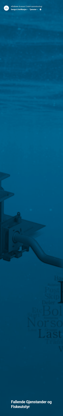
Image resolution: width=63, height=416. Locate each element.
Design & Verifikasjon (19, 9)
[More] (40, 10)
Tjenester (32, 9)
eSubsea (14, 6)
